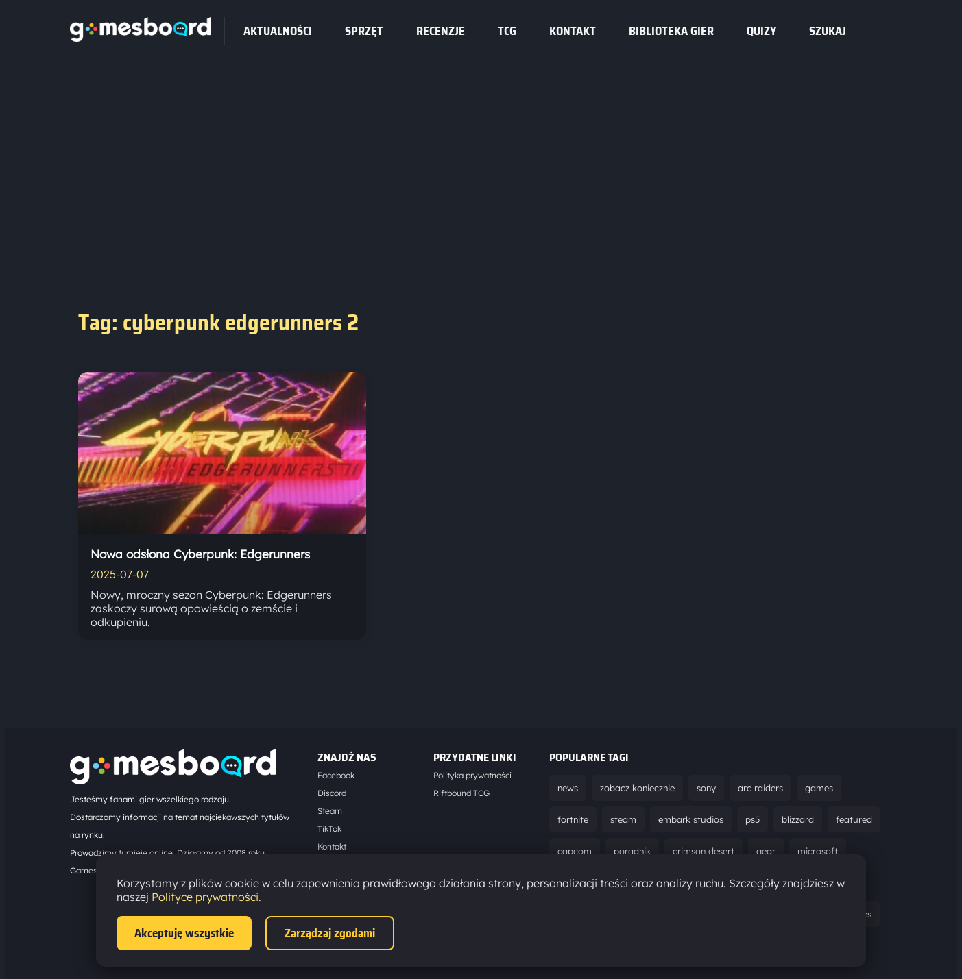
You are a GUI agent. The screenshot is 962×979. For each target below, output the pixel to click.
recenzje (440, 30)
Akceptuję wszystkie (184, 933)
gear (765, 850)
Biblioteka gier (671, 30)
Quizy (761, 30)
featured (854, 819)
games (819, 787)
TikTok (329, 828)
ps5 (752, 819)
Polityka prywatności (472, 775)
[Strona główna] (140, 38)
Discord (331, 793)
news (567, 787)
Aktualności (277, 30)
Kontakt (572, 30)
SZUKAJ (827, 30)
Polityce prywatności (205, 897)
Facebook (335, 775)
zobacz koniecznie (637, 787)
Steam (329, 811)
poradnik (632, 850)
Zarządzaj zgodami (330, 933)
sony (706, 787)
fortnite (572, 819)
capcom (574, 850)
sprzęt (364, 30)
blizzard (798, 819)
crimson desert (703, 850)
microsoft (817, 850)
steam (623, 819)
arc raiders (760, 787)
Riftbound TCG (461, 793)
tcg (507, 30)
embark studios (690, 819)
